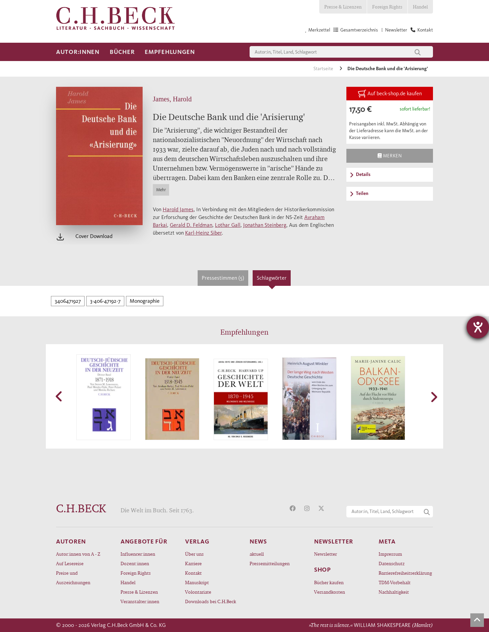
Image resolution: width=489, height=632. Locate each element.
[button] (59, 396)
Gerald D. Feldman (191, 225)
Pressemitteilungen (270, 563)
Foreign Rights (387, 6)
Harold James (178, 209)
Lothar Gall (227, 225)
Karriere (193, 563)
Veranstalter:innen (140, 601)
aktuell (257, 554)
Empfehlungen (170, 52)
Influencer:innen (138, 554)
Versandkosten (329, 592)
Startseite (323, 69)
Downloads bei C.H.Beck (210, 601)
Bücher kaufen (329, 582)
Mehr (161, 189)
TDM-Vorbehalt (395, 582)
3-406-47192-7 (105, 301)
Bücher (122, 52)
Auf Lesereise (70, 563)
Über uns (194, 554)
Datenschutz (392, 563)
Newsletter (325, 554)
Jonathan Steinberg (264, 225)
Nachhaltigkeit (394, 592)
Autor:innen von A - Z (78, 554)
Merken (390, 155)
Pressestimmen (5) (223, 278)
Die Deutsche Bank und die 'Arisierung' (387, 69)
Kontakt (193, 573)
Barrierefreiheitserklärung (405, 573)
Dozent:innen (135, 563)
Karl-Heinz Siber (203, 233)
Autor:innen (77, 52)
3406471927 (68, 301)
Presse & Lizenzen (343, 6)
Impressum (390, 554)
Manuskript (197, 582)
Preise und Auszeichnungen (73, 577)
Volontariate (198, 592)
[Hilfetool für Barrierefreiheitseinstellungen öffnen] (478, 327)
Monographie (145, 301)
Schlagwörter (272, 278)
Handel (420, 6)
